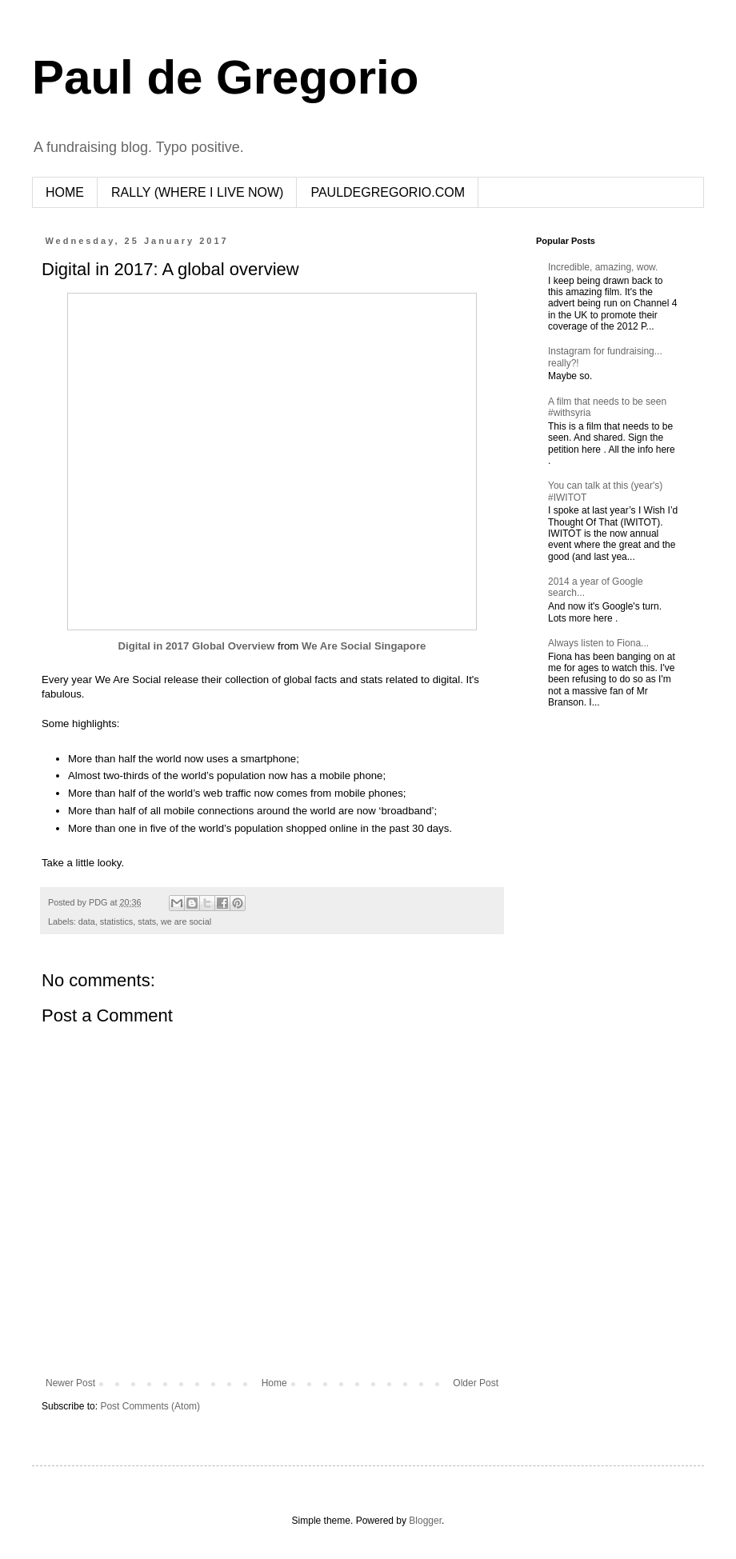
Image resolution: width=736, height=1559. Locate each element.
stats (147, 921)
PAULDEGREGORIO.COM (387, 192)
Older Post (475, 1383)
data (86, 921)
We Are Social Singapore (364, 646)
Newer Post (70, 1383)
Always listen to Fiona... (598, 643)
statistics (116, 921)
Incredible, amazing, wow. (603, 267)
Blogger (425, 1520)
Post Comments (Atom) (150, 1406)
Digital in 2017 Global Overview (196, 646)
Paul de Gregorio (225, 77)
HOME (65, 192)
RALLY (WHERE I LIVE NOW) (197, 192)
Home (274, 1383)
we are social (186, 921)
